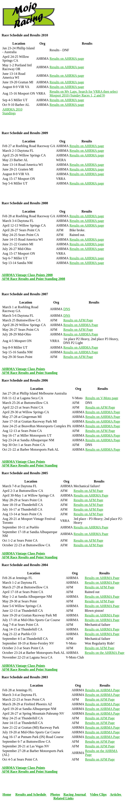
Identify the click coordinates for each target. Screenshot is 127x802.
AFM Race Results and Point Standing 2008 (33, 279)
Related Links (63, 798)
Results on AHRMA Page (80, 325)
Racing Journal (75, 794)
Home (7, 794)
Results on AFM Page (78, 320)
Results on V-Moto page (101, 398)
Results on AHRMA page (67, 58)
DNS (66, 309)
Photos (55, 794)
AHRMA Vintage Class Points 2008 (27, 275)
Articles (116, 794)
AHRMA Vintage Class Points (23, 369)
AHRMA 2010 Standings (12, 111)
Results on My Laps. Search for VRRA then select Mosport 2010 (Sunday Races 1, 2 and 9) (84, 93)
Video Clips (98, 794)
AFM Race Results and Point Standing (30, 373)
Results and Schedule (31, 794)
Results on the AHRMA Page (104, 652)
